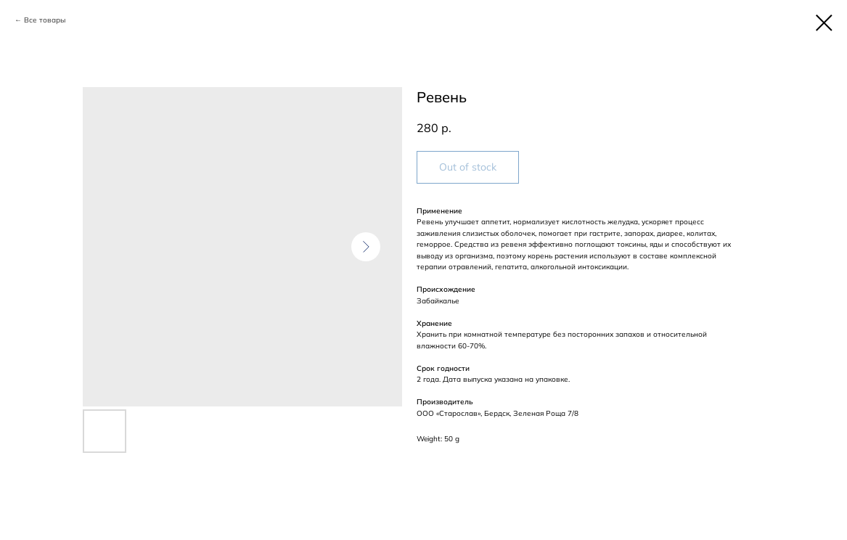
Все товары (44, 20)
